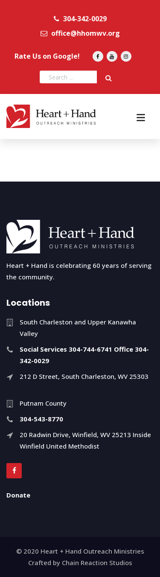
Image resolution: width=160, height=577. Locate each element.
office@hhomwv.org (80, 33)
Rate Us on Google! (47, 56)
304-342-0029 (80, 18)
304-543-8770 (41, 419)
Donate (18, 495)
